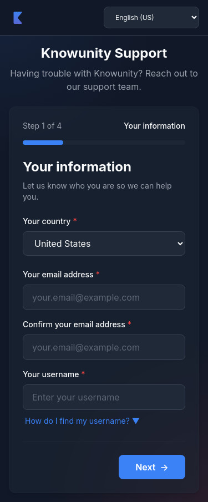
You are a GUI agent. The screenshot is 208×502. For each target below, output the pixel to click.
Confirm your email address (77, 324)
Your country (50, 221)
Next (152, 467)
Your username (54, 374)
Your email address (61, 274)
